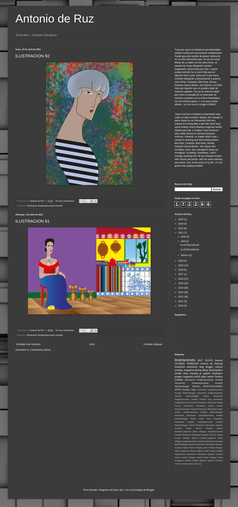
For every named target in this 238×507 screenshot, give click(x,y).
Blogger (150, 490)
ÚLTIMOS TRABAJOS (187, 363)
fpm (121, 490)
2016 (181, 278)
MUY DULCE (205, 360)
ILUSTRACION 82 (32, 56)
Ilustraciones (185, 360)
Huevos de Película (211, 363)
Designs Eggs (189, 389)
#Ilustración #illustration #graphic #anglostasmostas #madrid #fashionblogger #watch (199, 422)
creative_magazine (184, 370)
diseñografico (216, 370)
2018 (181, 269)
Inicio (92, 344)
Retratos (196, 386)
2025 (181, 219)
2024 (181, 223)
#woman (197, 464)
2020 (181, 260)
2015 (181, 283)
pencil (197, 376)
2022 (181, 228)
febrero (185, 255)
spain (204, 376)
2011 (181, 301)
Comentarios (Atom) (40, 349)
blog (201, 367)
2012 (181, 296)
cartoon (219, 367)
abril (183, 241)
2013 (181, 292)
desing (198, 370)
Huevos (219, 360)
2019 (181, 265)
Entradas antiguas (153, 344)
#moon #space (188, 464)
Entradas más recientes (28, 344)
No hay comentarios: (65, 201)
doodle (178, 373)
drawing (194, 373)
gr (200, 373)
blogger (209, 367)
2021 (181, 232)
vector (210, 376)
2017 (181, 274)
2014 (181, 288)
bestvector (192, 367)
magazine (188, 376)
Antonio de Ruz (54, 18)
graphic (207, 373)
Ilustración (180, 367)
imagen (178, 376)
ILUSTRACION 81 (32, 221)
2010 (181, 305)
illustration (217, 373)
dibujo (205, 370)
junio (184, 236)
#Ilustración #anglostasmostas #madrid (45, 206)
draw (185, 373)
